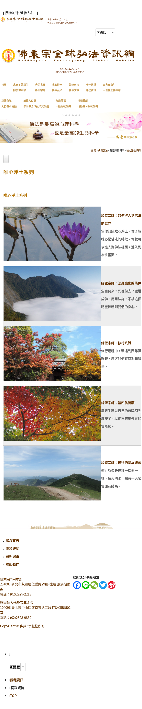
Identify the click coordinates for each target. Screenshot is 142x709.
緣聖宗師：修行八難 (116, 342)
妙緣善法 (74, 87)
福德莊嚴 (88, 103)
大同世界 (40, 87)
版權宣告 (12, 540)
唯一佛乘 (91, 87)
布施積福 (63, 103)
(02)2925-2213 (20, 594)
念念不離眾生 (20, 87)
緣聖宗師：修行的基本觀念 (121, 462)
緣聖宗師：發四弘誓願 (118, 402)
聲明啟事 (12, 556)
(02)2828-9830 (20, 617)
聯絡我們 (12, 564)
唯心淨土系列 (133, 150)
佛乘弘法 (103, 150)
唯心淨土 (57, 87)
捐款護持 (18, 687)
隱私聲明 (12, 548)
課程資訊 (16, 679)
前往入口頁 (36, 103)
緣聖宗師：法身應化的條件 (121, 283)
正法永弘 (9, 103)
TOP (12, 695)
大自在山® (112, 87)
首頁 (3, 84)
